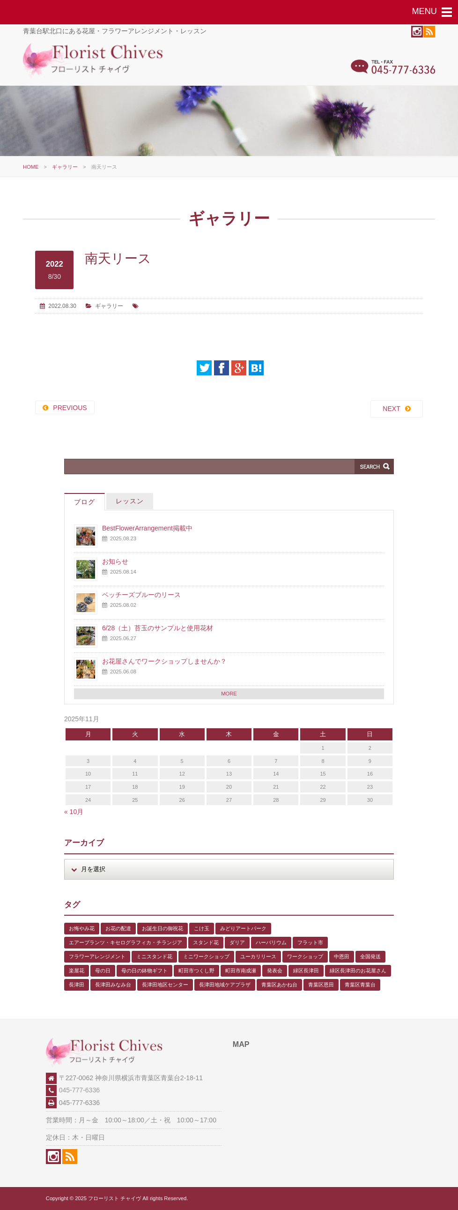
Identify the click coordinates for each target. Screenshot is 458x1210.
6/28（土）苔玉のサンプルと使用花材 (157, 628)
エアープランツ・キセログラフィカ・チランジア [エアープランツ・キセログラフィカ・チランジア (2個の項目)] (125, 942)
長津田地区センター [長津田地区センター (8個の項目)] (165, 984)
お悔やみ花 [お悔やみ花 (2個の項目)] (82, 928)
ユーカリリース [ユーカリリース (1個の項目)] (258, 956)
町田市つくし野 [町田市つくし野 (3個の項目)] (196, 970)
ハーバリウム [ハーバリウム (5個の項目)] (271, 942)
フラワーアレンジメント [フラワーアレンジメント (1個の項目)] (97, 956)
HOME (31, 167)
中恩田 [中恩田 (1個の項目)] (341, 956)
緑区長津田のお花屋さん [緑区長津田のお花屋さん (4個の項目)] (358, 970)
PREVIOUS (70, 407)
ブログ (84, 502)
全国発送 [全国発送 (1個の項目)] (370, 956)
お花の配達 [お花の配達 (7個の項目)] (118, 928)
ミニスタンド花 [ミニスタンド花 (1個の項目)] (154, 956)
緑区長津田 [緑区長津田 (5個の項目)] (306, 970)
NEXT (391, 408)
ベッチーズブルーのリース (141, 594)
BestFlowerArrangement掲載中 (147, 528)
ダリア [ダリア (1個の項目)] (237, 942)
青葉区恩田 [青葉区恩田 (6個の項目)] (321, 984)
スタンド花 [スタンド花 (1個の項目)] (206, 942)
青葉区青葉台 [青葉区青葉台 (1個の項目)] (360, 984)
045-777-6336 (79, 1090)
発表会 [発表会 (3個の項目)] (274, 970)
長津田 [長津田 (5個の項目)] (76, 984)
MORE (229, 693)
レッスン (130, 501)
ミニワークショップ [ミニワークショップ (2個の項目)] (206, 956)
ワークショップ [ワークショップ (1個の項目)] (305, 956)
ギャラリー (65, 167)
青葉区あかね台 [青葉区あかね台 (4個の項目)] (279, 984)
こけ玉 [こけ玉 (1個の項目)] (201, 928)
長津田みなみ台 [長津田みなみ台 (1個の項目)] (113, 984)
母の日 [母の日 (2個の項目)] (103, 970)
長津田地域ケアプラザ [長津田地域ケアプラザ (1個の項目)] (225, 984)
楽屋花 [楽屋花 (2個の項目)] (76, 970)
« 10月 (73, 811)
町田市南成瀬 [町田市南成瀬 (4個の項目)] (240, 970)
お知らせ (115, 561)
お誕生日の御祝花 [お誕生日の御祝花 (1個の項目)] (162, 928)
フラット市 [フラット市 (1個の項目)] (310, 942)
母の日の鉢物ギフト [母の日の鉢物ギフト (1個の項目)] (144, 970)
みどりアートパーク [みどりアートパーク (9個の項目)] (243, 928)
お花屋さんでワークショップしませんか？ (164, 661)
